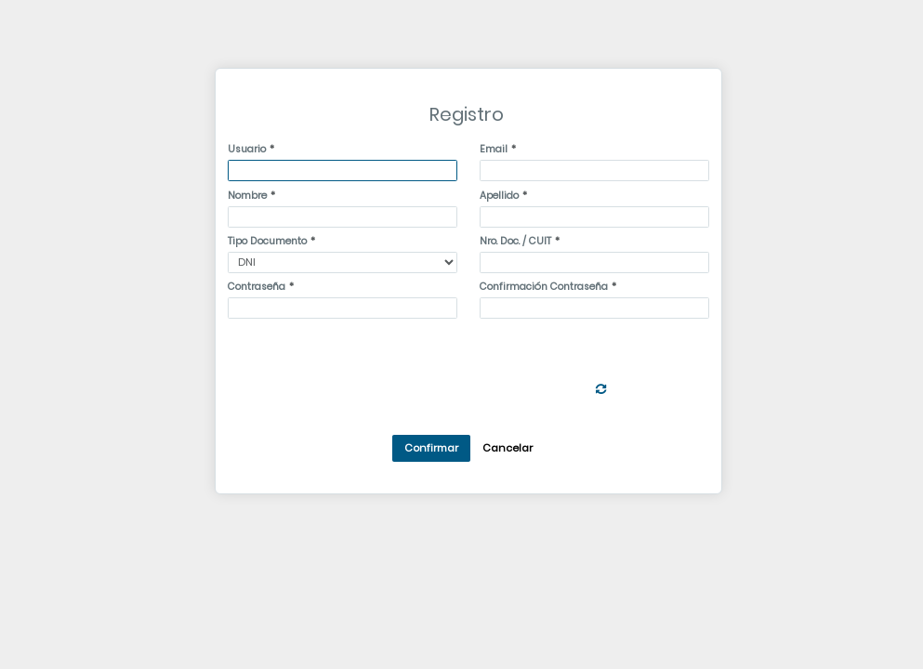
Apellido (499, 196)
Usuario (247, 149)
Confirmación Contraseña (544, 287)
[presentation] (452, 361)
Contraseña (256, 287)
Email (494, 149)
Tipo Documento (267, 241)
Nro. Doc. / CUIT (515, 241)
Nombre (247, 196)
